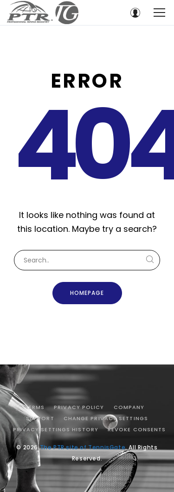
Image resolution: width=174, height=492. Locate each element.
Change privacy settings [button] (106, 418)
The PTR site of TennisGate (83, 447)
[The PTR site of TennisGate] (42, 12)
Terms (35, 407)
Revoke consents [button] (137, 429)
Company (129, 407)
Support (40, 418)
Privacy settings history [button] (55, 429)
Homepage (87, 293)
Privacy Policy (79, 407)
